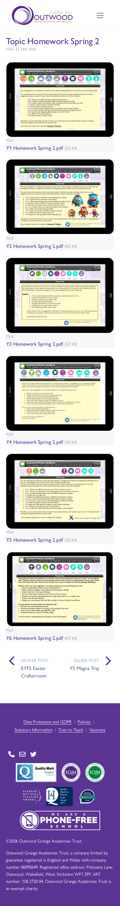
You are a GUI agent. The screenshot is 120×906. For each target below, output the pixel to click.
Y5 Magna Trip (84, 667)
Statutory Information (33, 729)
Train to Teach (70, 729)
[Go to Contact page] (11, 754)
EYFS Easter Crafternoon (34, 671)
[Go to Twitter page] (33, 754)
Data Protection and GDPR (47, 721)
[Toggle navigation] (100, 15)
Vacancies (97, 729)
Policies (84, 721)
